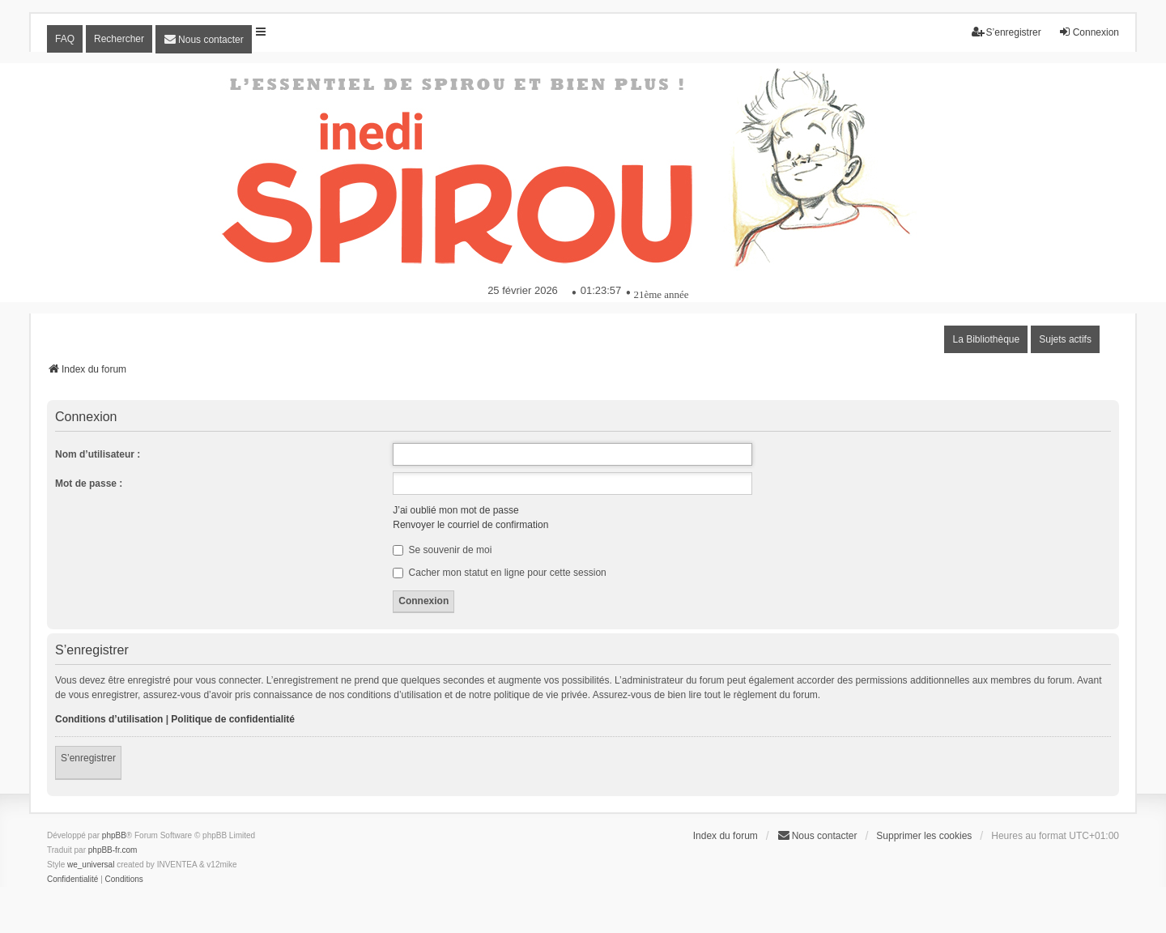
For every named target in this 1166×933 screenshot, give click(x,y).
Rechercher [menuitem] (119, 39)
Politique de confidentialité (233, 719)
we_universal (90, 864)
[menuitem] (203, 39)
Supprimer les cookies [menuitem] (924, 835)
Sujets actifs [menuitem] (1065, 339)
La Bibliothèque (985, 339)
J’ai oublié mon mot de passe (455, 510)
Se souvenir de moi (442, 550)
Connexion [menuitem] (1088, 32)
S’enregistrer (88, 758)
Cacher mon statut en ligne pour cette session (499, 572)
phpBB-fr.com (113, 850)
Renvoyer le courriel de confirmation (470, 524)
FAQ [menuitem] (64, 39)
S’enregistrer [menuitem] (1006, 32)
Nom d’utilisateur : (97, 454)
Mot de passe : (88, 483)
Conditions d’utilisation (109, 719)
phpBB (114, 835)
